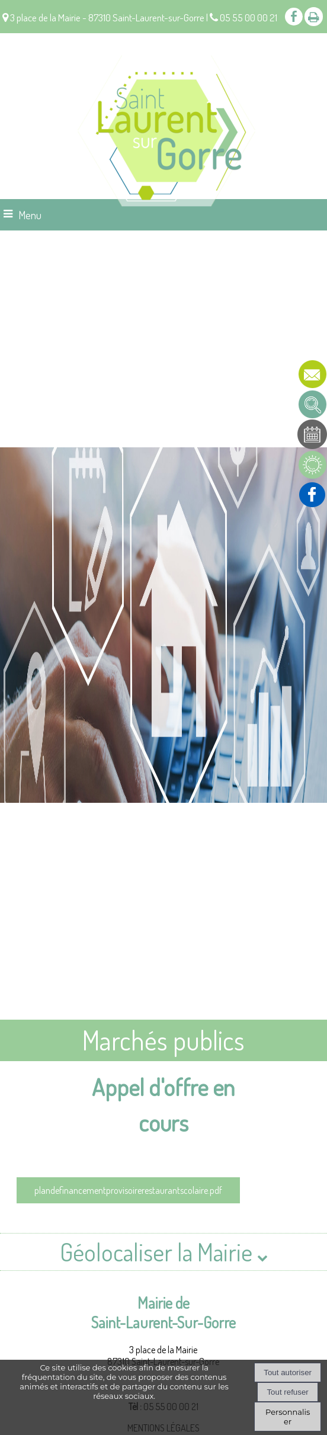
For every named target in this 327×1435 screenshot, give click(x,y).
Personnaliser (287, 1416)
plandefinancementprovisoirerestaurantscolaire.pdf (128, 1190)
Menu (29, 215)
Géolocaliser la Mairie (164, 1252)
